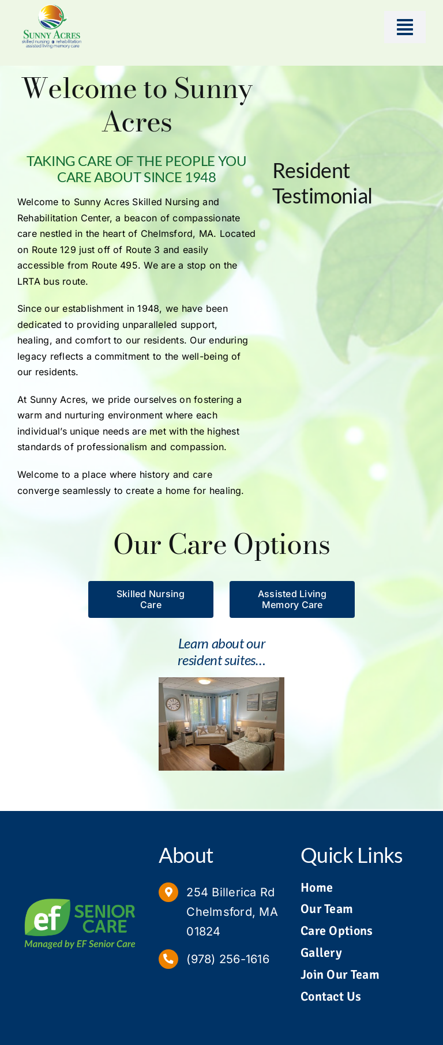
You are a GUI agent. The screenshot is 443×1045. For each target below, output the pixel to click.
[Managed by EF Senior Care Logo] (79, 895)
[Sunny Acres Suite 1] (221, 682)
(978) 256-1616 (227, 959)
